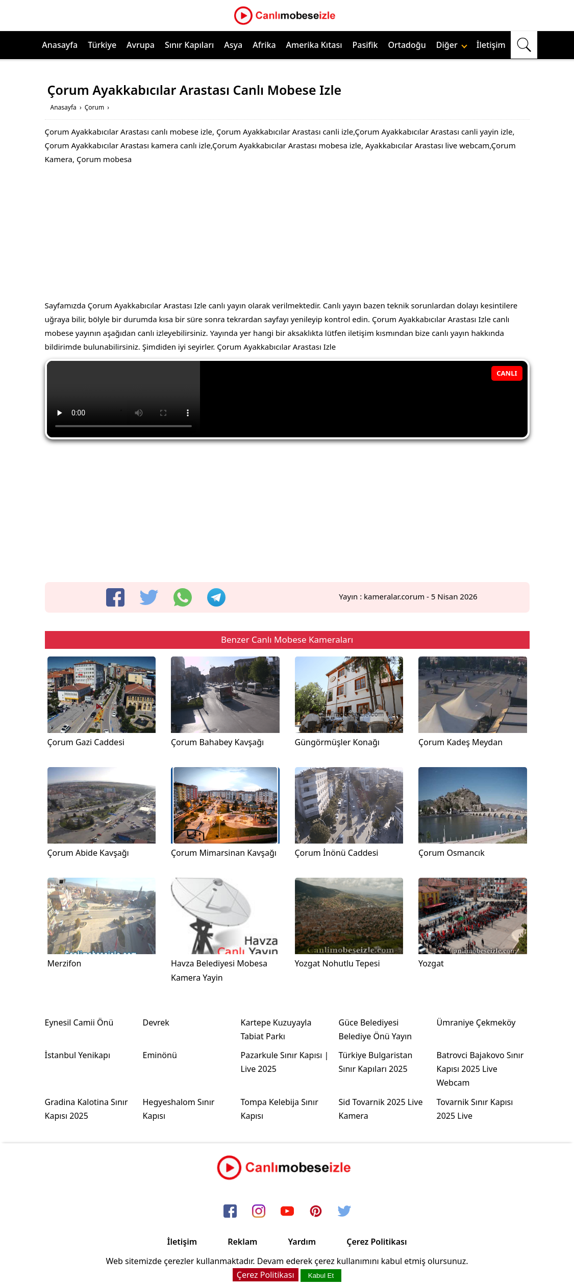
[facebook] (115, 597)
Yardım (302, 1241)
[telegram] (216, 597)
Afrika (264, 44)
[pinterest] (315, 1212)
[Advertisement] (287, 235)
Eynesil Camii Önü (79, 1022)
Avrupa (141, 44)
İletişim (491, 44)
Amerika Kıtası (314, 44)
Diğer (451, 44)
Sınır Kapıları (189, 44)
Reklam (242, 1241)
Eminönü (160, 1055)
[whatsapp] (182, 597)
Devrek (156, 1022)
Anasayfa (60, 44)
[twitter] (149, 597)
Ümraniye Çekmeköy (476, 1022)
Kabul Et (321, 1275)
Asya (233, 44)
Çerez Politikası (376, 1241)
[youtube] (287, 1212)
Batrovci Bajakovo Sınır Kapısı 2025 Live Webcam (480, 1068)
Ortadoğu (407, 44)
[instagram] (258, 1212)
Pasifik (365, 44)
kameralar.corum (394, 596)
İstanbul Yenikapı (78, 1055)
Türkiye (102, 44)
